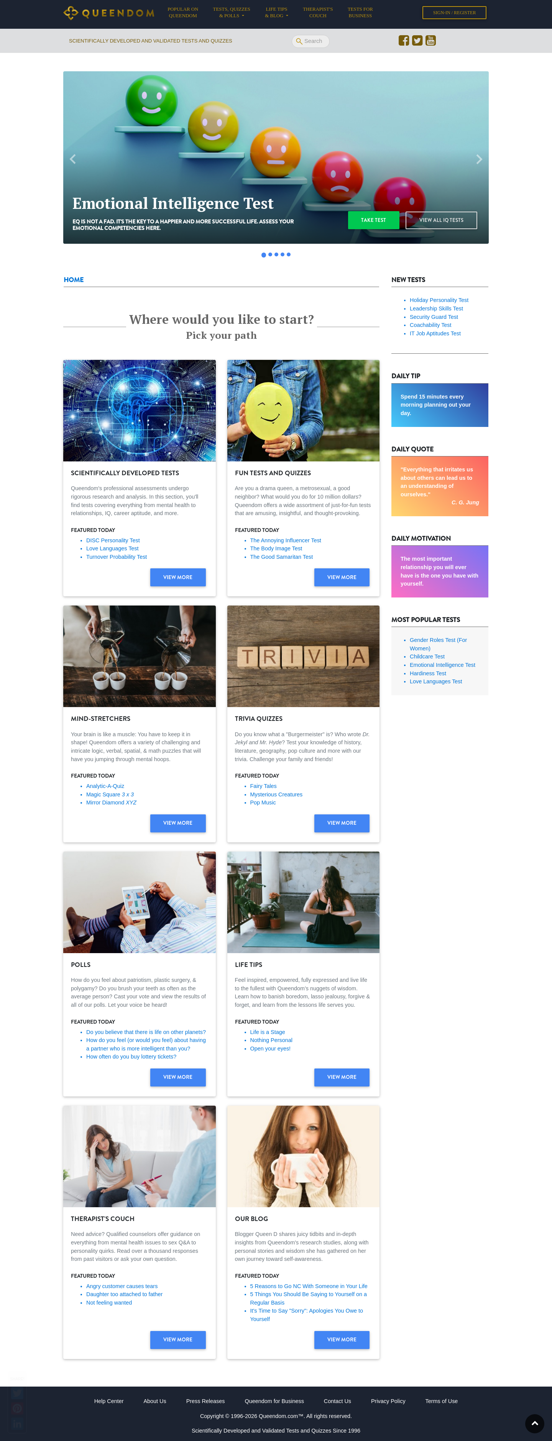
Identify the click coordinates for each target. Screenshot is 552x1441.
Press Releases (205, 1401)
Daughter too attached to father (124, 1294)
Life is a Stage (267, 1032)
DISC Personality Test (113, 540)
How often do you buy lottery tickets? (131, 1057)
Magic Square (110, 794)
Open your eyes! (270, 1048)
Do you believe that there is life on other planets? (146, 1032)
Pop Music (263, 802)
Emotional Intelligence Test (442, 665)
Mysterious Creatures (276, 794)
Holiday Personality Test (439, 300)
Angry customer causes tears (122, 1286)
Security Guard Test (434, 317)
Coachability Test (431, 325)
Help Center (109, 1401)
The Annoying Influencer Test (285, 540)
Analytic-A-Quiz (105, 786)
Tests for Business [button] (360, 14)
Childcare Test (427, 656)
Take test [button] (375, 220)
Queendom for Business (274, 1401)
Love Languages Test (112, 548)
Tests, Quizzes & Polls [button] (231, 14)
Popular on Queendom (186, 14)
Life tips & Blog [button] (276, 14)
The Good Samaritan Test (281, 557)
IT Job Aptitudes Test (435, 333)
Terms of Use (442, 1401)
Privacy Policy (388, 1401)
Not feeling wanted (109, 1303)
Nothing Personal (271, 1040)
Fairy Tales (263, 786)
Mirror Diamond (111, 802)
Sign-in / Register (454, 14)
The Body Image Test (276, 548)
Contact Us (337, 1401)
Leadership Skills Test (436, 308)
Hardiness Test (428, 673)
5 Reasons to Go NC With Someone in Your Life (309, 1286)
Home (74, 280)
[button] (73, 159)
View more (178, 577)
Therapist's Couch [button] (318, 14)
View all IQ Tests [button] (441, 220)
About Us (154, 1401)
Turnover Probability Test (116, 557)
